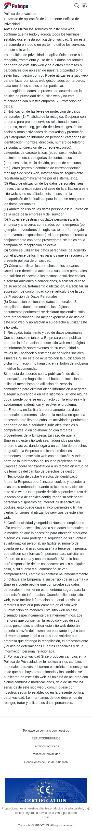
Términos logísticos (46, 746)
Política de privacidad (46, 754)
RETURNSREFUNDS (46, 738)
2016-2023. (42, 825)
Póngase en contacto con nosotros (46, 730)
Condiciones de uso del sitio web (46, 762)
